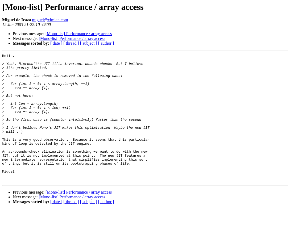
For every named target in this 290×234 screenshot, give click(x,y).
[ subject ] (88, 43)
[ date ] (56, 43)
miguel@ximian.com (50, 20)
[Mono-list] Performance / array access (78, 33)
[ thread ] (71, 43)
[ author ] (106, 43)
